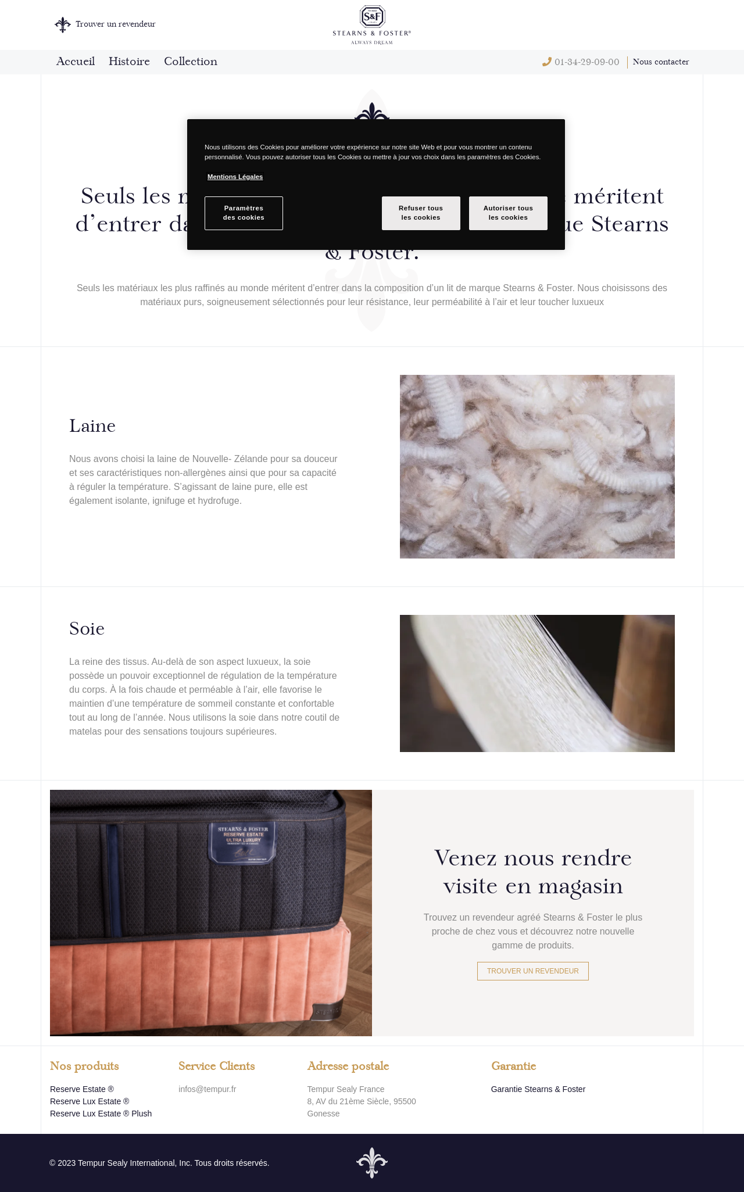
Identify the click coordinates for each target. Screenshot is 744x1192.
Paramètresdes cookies (243, 213)
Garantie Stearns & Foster (538, 1089)
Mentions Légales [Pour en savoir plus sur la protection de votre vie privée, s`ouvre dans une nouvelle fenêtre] (235, 176)
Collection (190, 62)
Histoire (129, 62)
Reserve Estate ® (82, 1089)
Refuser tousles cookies (421, 213)
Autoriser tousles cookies (509, 213)
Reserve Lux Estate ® (89, 1101)
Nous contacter (661, 62)
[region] (376, 184)
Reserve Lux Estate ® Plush (101, 1113)
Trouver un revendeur (533, 971)
